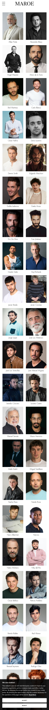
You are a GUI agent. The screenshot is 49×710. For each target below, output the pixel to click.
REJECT (24, 705)
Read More (32, 695)
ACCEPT (24, 700)
